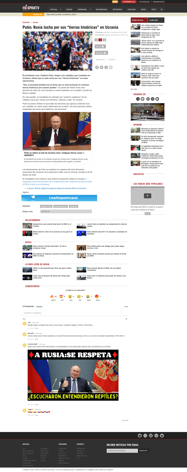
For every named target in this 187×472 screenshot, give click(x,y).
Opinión (61, 460)
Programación (158, 1)
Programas (82, 9)
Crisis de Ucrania (61, 206)
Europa (26, 22)
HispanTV (31, 7)
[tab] (139, 20)
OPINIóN (69, 9)
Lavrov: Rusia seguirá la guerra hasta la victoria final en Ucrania (56, 188)
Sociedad (44, 448)
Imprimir (100, 60)
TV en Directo (129, 1)
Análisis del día (64, 457)
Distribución (145, 1)
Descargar (101, 52)
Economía (44, 450)
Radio (115, 1)
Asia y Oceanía (28, 453)
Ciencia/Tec (45, 453)
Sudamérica (27, 462)
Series (143, 9)
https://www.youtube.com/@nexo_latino (61, 14)
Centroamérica (28, 465)
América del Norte (29, 460)
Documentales (101, 9)
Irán (24, 448)
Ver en (100, 46)
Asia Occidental (28, 450)
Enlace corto (28, 212)
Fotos (154, 9)
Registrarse (143, 450)
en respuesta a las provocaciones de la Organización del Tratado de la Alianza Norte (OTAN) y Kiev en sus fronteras (57, 181)
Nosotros (80, 450)
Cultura (43, 460)
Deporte (43, 455)
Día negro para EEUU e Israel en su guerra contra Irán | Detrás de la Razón (147, 208)
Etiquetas (26, 206)
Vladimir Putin (46, 206)
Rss (78, 457)
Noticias (53, 9)
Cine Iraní (131, 9)
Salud (43, 457)
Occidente (73, 206)
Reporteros (117, 9)
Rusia (35, 22)
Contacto (80, 453)
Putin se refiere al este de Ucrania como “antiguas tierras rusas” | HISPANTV (54, 154)
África (25, 455)
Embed (111, 60)
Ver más (134, 89)
